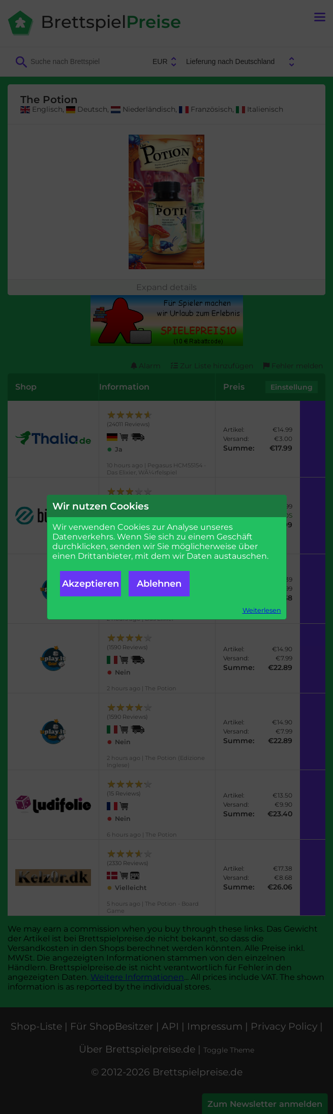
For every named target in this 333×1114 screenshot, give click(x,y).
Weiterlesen (262, 610)
